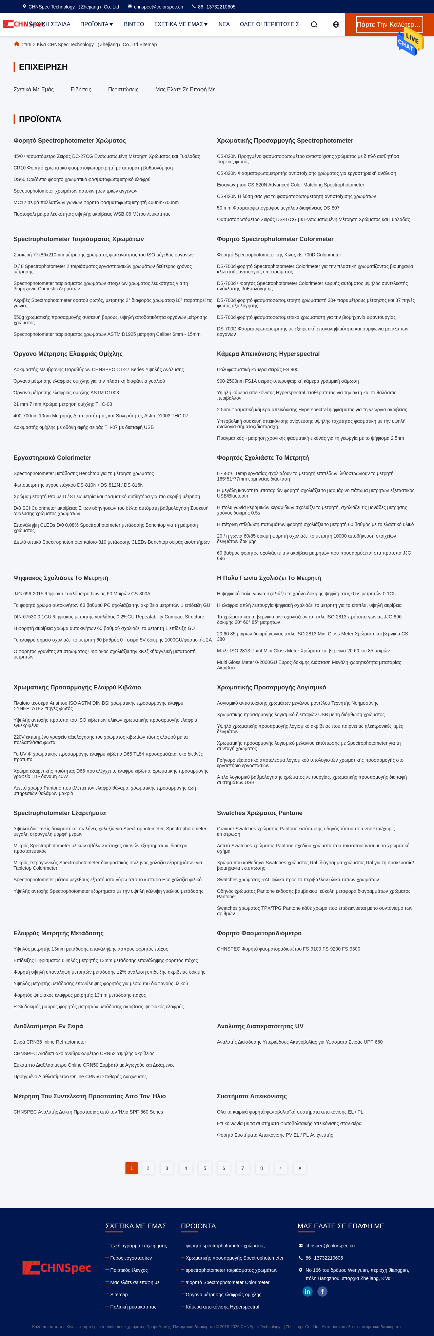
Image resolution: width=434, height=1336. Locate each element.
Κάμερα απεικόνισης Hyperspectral (222, 1307)
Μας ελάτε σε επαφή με (185, 89)
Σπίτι (26, 44)
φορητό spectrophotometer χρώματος (225, 1245)
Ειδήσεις (81, 89)
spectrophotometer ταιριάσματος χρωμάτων (232, 1270)
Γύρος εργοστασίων (131, 1258)
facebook (322, 1291)
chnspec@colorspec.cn (155, 7)
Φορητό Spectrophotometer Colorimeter (228, 1282)
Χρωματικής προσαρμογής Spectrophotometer (235, 1258)
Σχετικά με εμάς (181, 24)
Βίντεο (134, 24)
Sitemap (118, 1294)
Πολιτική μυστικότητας (133, 1307)
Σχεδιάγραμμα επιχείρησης (138, 1245)
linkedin (307, 1291)
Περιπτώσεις (123, 89)
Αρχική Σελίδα (49, 24)
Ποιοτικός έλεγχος (128, 1270)
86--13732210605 (213, 7)
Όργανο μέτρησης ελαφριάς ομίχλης (223, 1294)
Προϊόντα (97, 24)
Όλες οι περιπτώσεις (269, 24)
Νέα (224, 24)
